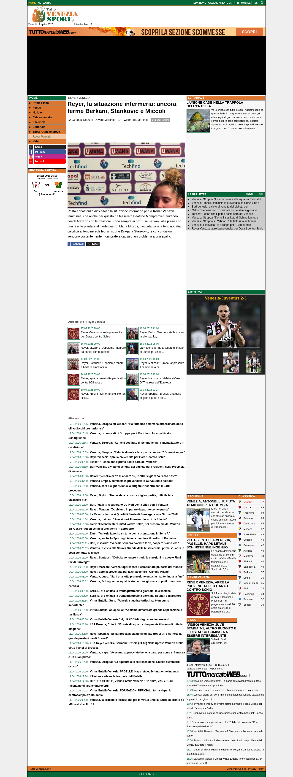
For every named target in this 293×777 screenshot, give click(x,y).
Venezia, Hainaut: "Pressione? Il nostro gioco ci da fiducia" (128, 519)
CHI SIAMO (146, 774)
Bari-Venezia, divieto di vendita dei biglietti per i (220, 206)
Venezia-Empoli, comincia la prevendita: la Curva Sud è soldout (131, 481)
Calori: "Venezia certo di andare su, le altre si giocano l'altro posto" (134, 476)
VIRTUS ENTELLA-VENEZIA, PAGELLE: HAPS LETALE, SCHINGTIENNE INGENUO (209, 543)
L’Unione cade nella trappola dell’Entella (116, 676)
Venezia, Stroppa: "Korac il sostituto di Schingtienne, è (225, 217)
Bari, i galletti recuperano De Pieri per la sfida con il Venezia (129, 504)
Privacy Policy (255, 768)
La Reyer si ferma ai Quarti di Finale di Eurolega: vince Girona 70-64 (134, 514)
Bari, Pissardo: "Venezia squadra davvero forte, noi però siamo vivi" (134, 543)
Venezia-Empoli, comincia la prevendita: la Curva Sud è (226, 203)
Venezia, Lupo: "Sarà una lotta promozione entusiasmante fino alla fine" (137, 576)
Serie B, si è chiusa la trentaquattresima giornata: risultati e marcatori (135, 595)
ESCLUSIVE (195, 496)
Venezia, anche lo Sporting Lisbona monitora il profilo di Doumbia (133, 538)
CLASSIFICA (247, 496)
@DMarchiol (140, 119)
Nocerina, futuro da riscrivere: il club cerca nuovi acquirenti (225, 690)
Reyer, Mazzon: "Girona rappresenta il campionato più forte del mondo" (136, 567)
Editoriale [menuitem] (37, 127)
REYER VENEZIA (199, 577)
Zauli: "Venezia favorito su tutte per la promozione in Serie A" (130, 533)
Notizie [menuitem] (35, 112)
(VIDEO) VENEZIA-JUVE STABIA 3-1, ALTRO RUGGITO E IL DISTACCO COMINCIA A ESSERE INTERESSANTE (211, 630)
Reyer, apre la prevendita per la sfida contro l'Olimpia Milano (129, 571)
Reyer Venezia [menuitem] (40, 136)
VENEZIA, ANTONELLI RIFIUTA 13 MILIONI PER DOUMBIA (211, 503)
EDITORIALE (196, 97)
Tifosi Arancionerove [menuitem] (44, 131)
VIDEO (192, 619)
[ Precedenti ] (47, 194)
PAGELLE (194, 535)
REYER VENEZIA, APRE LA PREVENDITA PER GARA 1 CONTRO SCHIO (208, 585)
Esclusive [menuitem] (37, 122)
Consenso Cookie (236, 768)
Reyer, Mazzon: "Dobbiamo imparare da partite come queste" (130, 509)
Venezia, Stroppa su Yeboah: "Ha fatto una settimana (224, 221)
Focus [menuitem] (35, 107)
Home (33, 97)
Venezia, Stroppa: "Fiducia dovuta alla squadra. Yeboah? (226, 199)
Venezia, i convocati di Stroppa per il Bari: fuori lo (222, 225)
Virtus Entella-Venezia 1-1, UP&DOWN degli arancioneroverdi (129, 619)
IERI (260, 194)
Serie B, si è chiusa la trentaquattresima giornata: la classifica (130, 591)
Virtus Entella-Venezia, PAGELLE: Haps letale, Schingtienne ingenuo (134, 671)
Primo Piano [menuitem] (39, 103)
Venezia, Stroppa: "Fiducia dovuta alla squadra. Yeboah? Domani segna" (137, 452)
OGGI (249, 194)
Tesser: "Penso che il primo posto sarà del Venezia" (123, 462)
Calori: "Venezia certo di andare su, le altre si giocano (224, 210)
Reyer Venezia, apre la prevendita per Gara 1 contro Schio (127, 457)
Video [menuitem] (34, 141)
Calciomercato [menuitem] (40, 117)
